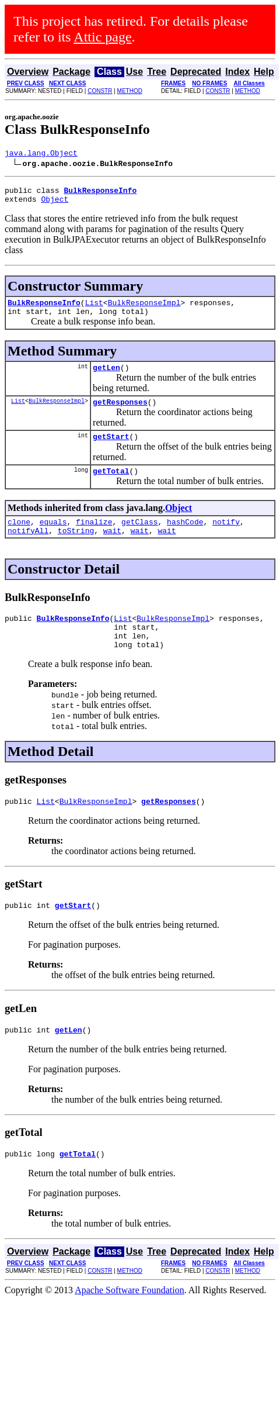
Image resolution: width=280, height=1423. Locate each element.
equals (53, 539)
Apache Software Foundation (129, 1323)
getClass (139, 539)
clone (19, 539)
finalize (94, 539)
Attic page (102, 36)
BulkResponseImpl (144, 309)
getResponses (120, 414)
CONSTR (100, 91)
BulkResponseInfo (44, 309)
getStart (111, 450)
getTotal (111, 486)
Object (54, 204)
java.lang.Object (41, 154)
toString (76, 549)
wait (112, 549)
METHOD (129, 91)
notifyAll (28, 549)
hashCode (185, 539)
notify (226, 539)
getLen (106, 377)
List (94, 309)
